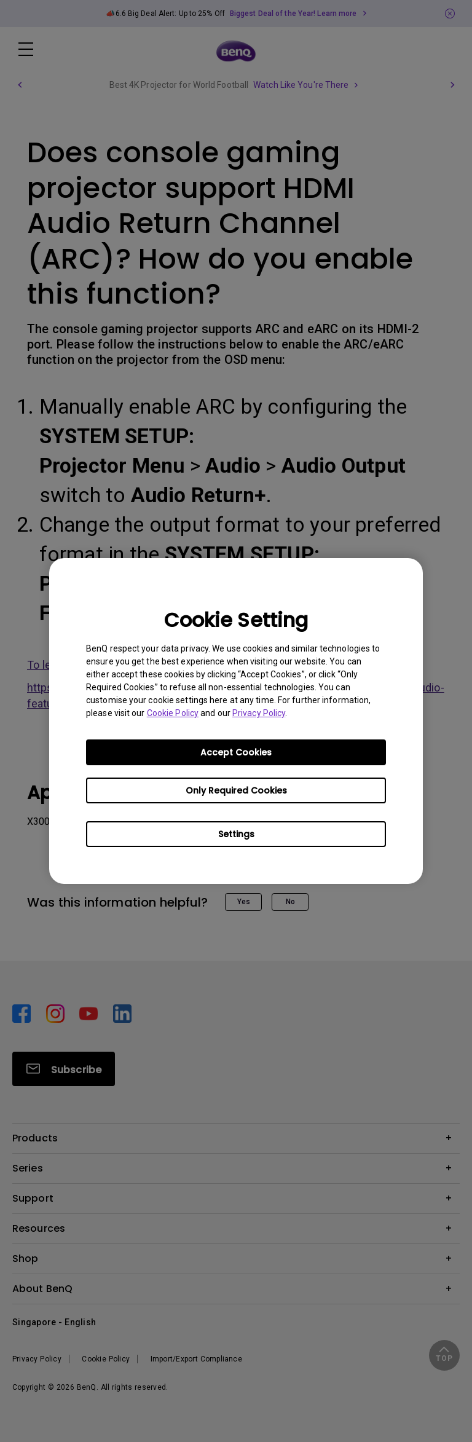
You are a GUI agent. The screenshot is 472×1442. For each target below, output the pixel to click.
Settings (236, 834)
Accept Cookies (236, 752)
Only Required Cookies (236, 790)
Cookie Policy (173, 713)
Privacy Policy (258, 713)
